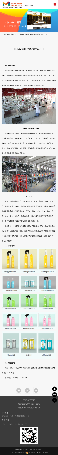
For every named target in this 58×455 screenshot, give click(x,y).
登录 (26, 5)
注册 (31, 5)
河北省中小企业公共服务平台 (18, 424)
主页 (14, 34)
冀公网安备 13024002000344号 (37, 453)
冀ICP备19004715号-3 (19, 453)
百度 (4, 424)
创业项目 (21, 34)
